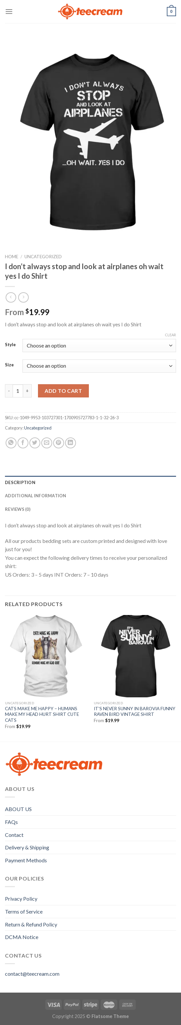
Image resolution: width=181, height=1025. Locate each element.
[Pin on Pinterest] (58, 442)
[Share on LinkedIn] (70, 442)
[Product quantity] (18, 390)
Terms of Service (24, 911)
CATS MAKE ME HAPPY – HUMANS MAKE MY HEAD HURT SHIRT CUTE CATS (42, 714)
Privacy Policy (21, 898)
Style (10, 345)
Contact (14, 835)
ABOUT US (18, 809)
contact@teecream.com (32, 973)
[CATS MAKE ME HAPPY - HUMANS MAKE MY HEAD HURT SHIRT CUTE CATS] (46, 656)
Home (11, 256)
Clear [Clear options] (170, 335)
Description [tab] (20, 482)
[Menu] (9, 11)
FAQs (11, 822)
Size (9, 365)
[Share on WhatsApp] (11, 442)
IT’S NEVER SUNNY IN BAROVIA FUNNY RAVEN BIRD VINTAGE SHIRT (134, 711)
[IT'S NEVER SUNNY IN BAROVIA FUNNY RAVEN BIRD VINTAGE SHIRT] (135, 656)
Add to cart (63, 391)
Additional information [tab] (35, 495)
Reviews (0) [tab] (17, 509)
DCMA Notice (21, 937)
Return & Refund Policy (31, 924)
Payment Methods (26, 860)
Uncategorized (43, 256)
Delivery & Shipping (27, 847)
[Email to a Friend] (46, 442)
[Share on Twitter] (34, 442)
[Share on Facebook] (23, 442)
